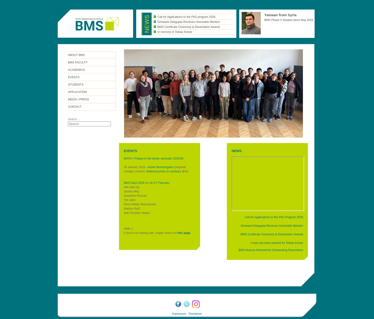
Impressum (179, 313)
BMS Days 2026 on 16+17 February (147, 183)
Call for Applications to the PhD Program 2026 (274, 217)
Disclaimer (195, 313)
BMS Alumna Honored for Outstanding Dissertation (271, 250)
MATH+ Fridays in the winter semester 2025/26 (153, 158)
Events (73, 77)
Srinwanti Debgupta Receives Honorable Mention (272, 225)
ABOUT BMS (76, 55)
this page (184, 233)
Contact (75, 106)
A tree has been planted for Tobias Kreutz (277, 243)
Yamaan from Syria (280, 15)
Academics (76, 70)
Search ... (74, 119)
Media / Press (78, 99)
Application (77, 92)
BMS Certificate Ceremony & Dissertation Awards (271, 234)
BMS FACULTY (78, 62)
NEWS (237, 151)
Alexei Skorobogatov (160, 167)
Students (75, 84)
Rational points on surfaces (163, 171)
